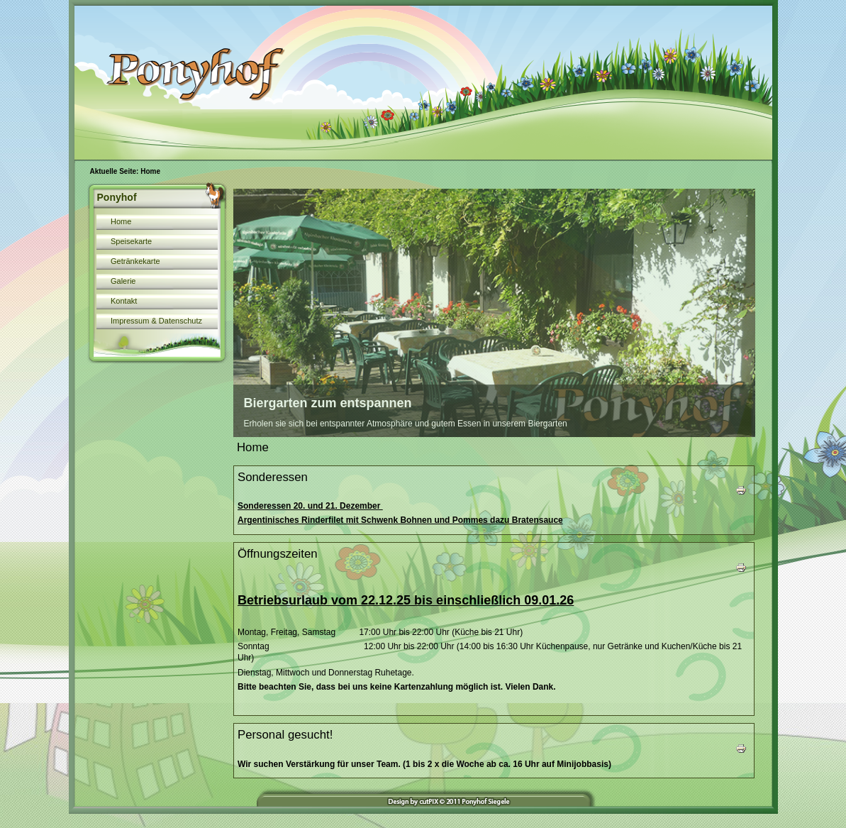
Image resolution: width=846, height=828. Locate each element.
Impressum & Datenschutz (156, 320)
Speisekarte (131, 241)
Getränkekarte (135, 261)
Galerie (123, 281)
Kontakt (124, 301)
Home (121, 221)
